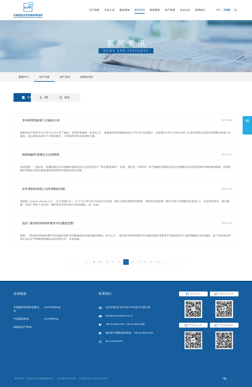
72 (120, 262)
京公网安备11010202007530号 (93, 378)
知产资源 (170, 10)
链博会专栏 (86, 77)
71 (113, 262)
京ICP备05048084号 (66, 378)
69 (100, 262)
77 (152, 262)
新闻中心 (24, 77)
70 (107, 262)
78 (158, 262)
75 (139, 262)
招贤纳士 (200, 10)
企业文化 (185, 10)
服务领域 (124, 10)
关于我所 (94, 10)
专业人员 (109, 10)
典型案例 (155, 10)
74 (132, 262)
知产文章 (44, 77)
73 (126, 262)
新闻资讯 (140, 10)
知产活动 (65, 77)
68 (94, 262)
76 (145, 262)
